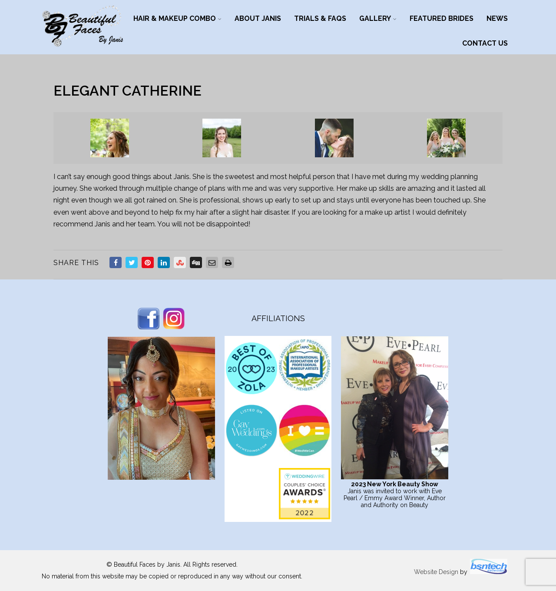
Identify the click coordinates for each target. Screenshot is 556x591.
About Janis (258, 18)
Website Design (436, 571)
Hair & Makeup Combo (177, 18)
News (497, 18)
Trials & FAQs (320, 18)
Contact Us (485, 43)
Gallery (378, 18)
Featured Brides (441, 18)
